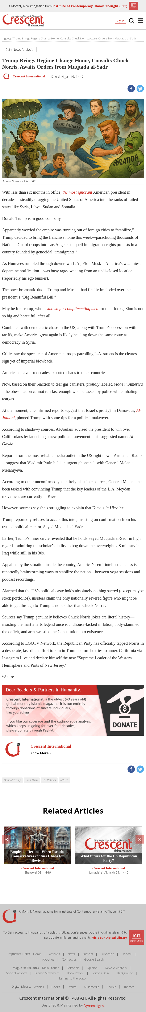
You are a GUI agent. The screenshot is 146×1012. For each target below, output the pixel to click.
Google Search (94, 959)
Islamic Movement (47, 973)
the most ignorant (77, 192)
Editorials (73, 968)
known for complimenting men (72, 308)
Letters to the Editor (73, 978)
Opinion (92, 968)
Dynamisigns (94, 1005)
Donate (127, 954)
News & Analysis (116, 968)
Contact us (69, 959)
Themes (129, 987)
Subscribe (107, 954)
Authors (88, 954)
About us (48, 959)
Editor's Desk (100, 973)
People (111, 987)
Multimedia (91, 987)
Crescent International (37, 868)
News (71, 954)
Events (72, 987)
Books (55, 987)
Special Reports (16, 973)
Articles (39, 987)
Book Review (75, 973)
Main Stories (50, 968)
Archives (54, 954)
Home (37, 954)
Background (125, 973)
